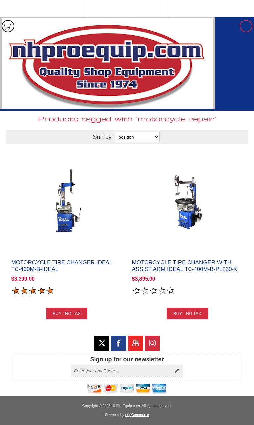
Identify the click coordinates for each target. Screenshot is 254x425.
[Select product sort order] (137, 137)
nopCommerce (137, 415)
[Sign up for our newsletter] (121, 371)
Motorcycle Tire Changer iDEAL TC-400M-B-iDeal (61, 266)
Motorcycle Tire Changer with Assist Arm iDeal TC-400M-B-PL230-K (184, 266)
